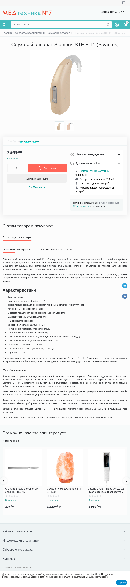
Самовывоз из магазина (92, 171)
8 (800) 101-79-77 (111, 12)
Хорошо (121, 582)
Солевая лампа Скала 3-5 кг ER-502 (64, 489)
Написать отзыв (28, 141)
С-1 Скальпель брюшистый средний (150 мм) (19, 489)
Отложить (37, 187)
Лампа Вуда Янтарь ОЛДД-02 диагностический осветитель (104, 489)
